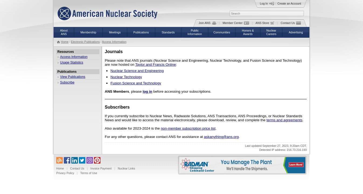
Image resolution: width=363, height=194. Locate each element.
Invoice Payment (101, 168)
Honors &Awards (248, 32)
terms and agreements (284, 120)
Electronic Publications (85, 41)
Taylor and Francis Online (155, 65)
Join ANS (207, 23)
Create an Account (289, 3)
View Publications (72, 77)
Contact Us (291, 23)
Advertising (296, 32)
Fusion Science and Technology (135, 83)
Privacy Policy (65, 173)
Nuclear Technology (126, 77)
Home (64, 41)
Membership (88, 32)
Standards (168, 32)
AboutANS (64, 32)
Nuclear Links (126, 168)
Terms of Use (88, 173)
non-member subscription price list (188, 128)
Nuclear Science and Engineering (137, 71)
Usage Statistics (71, 62)
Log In (267, 3)
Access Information (114, 41)
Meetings (115, 32)
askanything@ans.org (221, 137)
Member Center (236, 23)
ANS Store (265, 23)
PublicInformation (194, 32)
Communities (221, 32)
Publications (141, 32)
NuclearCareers (271, 32)
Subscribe (67, 82)
